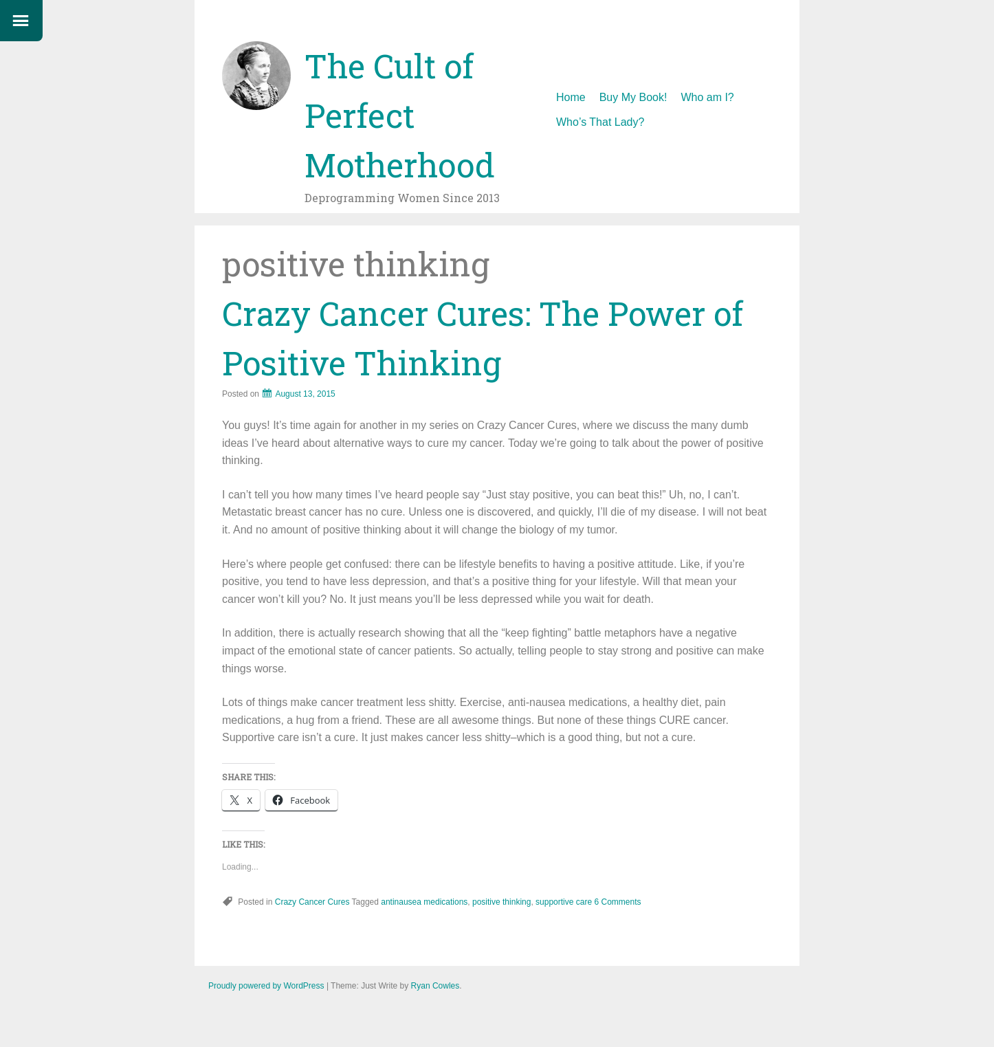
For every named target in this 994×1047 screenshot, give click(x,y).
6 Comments (617, 902)
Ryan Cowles (435, 986)
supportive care (563, 902)
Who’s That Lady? (600, 122)
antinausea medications (424, 902)
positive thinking (501, 902)
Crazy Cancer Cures (312, 902)
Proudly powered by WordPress (266, 986)
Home (571, 97)
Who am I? (707, 97)
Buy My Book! (633, 97)
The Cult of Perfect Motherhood (400, 115)
